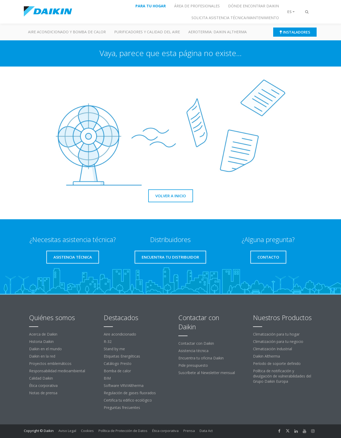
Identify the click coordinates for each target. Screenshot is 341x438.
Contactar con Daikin (196, 343)
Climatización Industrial (272, 348)
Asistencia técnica (193, 350)
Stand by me (114, 348)
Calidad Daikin (41, 378)
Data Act (206, 430)
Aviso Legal (67, 430)
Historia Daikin (41, 341)
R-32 (108, 341)
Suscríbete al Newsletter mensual (206, 372)
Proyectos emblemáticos (50, 363)
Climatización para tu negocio (278, 341)
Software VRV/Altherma (124, 385)
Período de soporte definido (277, 363)
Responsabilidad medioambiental (57, 370)
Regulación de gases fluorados (130, 392)
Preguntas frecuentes (122, 407)
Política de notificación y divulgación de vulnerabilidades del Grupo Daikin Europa (282, 376)
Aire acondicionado (120, 334)
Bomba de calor (117, 370)
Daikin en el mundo (45, 348)
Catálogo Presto (117, 363)
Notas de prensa (43, 392)
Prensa (189, 430)
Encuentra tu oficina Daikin (201, 357)
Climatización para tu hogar (276, 334)
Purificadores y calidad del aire (147, 31)
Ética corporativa (43, 385)
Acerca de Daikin (43, 334)
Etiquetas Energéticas (122, 356)
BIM (107, 378)
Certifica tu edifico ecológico (128, 400)
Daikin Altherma (266, 356)
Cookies (87, 430)
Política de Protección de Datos (122, 430)
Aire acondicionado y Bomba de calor (67, 31)
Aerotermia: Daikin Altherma (217, 31)
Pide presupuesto (193, 365)
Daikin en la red (42, 356)
